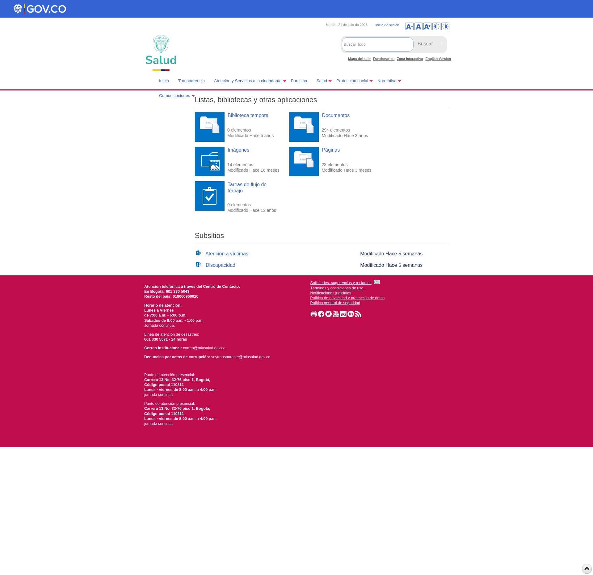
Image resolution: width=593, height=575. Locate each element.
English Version (438, 59)
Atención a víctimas (226, 253)
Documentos (336, 115)
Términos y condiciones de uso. (337, 288)
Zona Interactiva (410, 59)
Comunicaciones (174, 95)
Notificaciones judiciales (330, 293)
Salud (321, 80)
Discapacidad (220, 265)
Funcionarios (383, 59)
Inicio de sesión (387, 25)
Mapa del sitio (359, 59)
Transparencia (191, 80)
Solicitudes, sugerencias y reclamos (341, 283)
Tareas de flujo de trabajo (247, 187)
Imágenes (238, 150)
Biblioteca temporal (249, 115)
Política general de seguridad (335, 303)
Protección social (352, 80)
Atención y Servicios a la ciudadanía (247, 80)
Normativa (387, 80)
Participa (299, 80)
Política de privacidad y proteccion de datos (347, 298)
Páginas (331, 150)
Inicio (164, 80)
